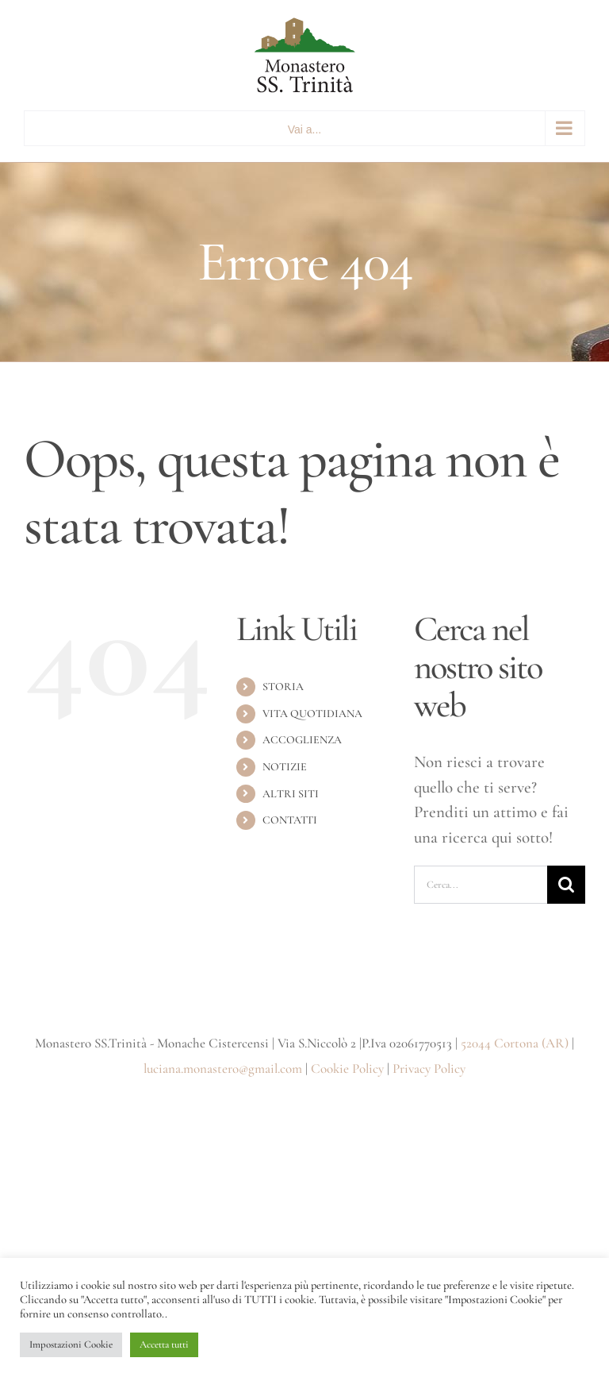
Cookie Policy (347, 1068)
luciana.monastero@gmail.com (223, 1068)
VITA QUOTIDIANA (312, 713)
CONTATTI (289, 820)
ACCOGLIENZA (302, 739)
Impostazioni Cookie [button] (71, 1344)
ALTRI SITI (290, 793)
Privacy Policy (429, 1068)
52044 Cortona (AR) (515, 1043)
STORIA (283, 686)
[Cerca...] (480, 885)
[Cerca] (566, 885)
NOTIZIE (284, 766)
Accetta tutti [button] (164, 1344)
